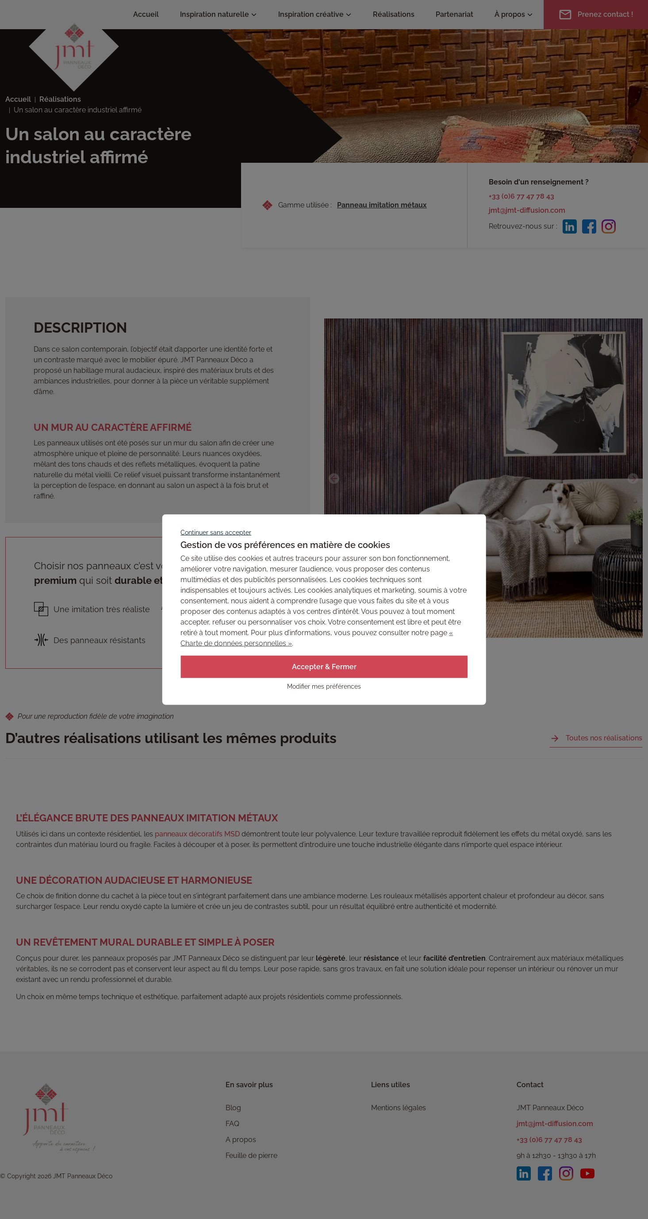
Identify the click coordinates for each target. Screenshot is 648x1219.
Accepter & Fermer (324, 667)
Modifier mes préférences (324, 686)
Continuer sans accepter (215, 532)
